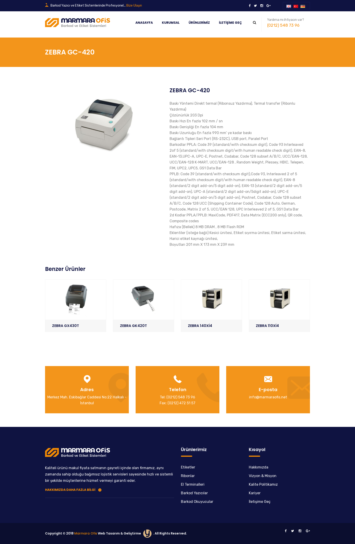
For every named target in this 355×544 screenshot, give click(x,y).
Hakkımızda (258, 467)
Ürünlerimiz (199, 22)
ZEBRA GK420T (133, 325)
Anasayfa (144, 22)
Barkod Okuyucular (197, 501)
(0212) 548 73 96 (283, 25)
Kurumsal (171, 22)
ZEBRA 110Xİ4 (267, 325)
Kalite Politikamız (263, 484)
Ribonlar (188, 475)
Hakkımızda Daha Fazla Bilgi (73, 489)
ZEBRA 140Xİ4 (200, 325)
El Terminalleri (192, 484)
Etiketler (188, 467)
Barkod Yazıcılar (194, 493)
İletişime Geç (230, 22)
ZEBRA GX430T (65, 325)
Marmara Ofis (85, 533)
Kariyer (255, 493)
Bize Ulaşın (134, 5)
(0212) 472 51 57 (181, 403)
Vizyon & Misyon (262, 475)
